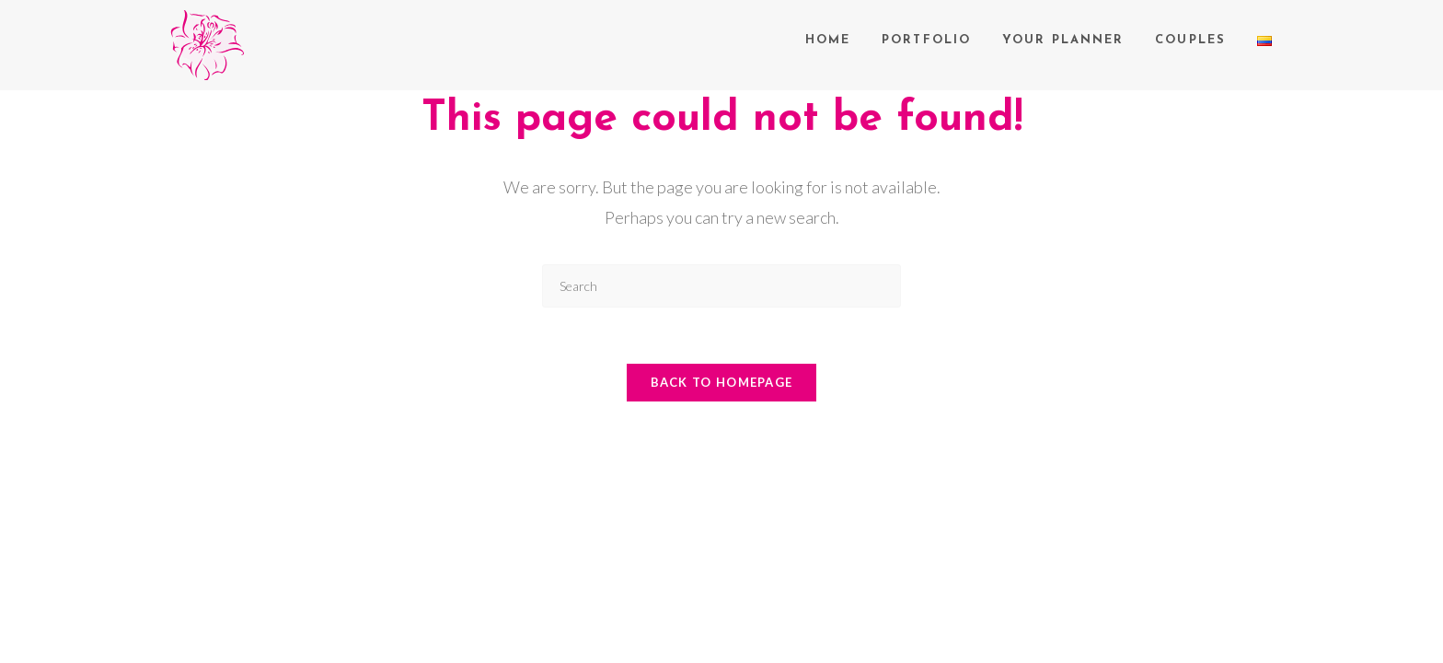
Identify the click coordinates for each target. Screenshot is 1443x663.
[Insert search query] (721, 286)
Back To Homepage (722, 382)
